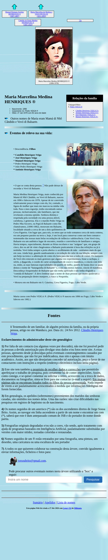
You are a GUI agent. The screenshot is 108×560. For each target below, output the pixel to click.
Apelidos (50, 502)
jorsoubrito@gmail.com (27, 460)
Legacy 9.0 (67, 508)
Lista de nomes (66, 502)
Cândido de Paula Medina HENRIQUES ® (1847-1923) (27, 22)
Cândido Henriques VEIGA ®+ (87, 111)
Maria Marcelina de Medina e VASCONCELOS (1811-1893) (41, 14)
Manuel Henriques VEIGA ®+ (87, 117)
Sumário (38, 502)
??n (80, 20)
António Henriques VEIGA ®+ (87, 113)
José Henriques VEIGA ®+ (86, 115)
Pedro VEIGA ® (76, 107)
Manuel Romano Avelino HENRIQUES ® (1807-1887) (14, 14)
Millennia (78, 508)
